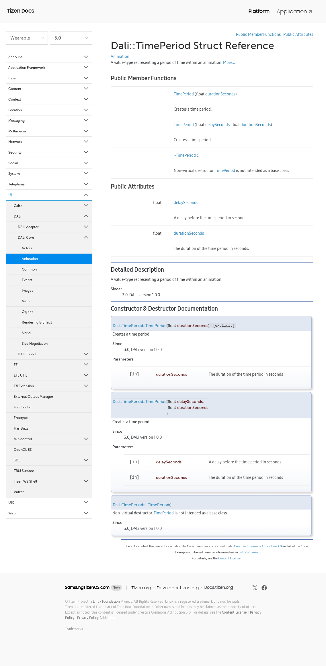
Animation (30, 259)
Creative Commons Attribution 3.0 (258, 546)
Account (48, 57)
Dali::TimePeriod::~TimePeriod (141, 504)
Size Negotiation (35, 344)
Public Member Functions (258, 34)
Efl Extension (51, 386)
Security (48, 152)
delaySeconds (217, 125)
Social (48, 163)
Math (26, 301)
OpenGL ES (23, 450)
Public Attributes (298, 34)
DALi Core (53, 237)
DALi (51, 216)
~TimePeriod (185, 155)
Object (27, 312)
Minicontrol (51, 439)
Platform (259, 11)
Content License (229, 558)
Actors (27, 248)
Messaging (48, 121)
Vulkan (19, 492)
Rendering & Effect (37, 322)
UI (48, 195)
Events (27, 280)
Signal (26, 333)
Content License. (234, 612)
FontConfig (22, 407)
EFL (51, 365)
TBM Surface (24, 471)
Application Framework (48, 67)
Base (48, 78)
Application (294, 11)
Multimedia (48, 131)
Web (48, 513)
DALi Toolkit (53, 354)
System (48, 174)
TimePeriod (184, 94)
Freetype (21, 418)
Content (48, 89)
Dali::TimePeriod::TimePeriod (140, 325)
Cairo (51, 206)
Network (48, 142)
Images (27, 291)
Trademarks (74, 628)
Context (48, 99)
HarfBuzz (21, 428)
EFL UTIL (51, 375)
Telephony (48, 184)
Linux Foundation (106, 601)
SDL (51, 460)
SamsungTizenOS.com (87, 587)
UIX (48, 503)
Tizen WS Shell (51, 481)
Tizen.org (141, 587)
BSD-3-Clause (248, 552)
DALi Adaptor (53, 227)
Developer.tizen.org (178, 587)
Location (48, 110)
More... (229, 62)
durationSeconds (220, 94)
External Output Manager (33, 397)
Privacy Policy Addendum (96, 617)
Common (29, 269)
